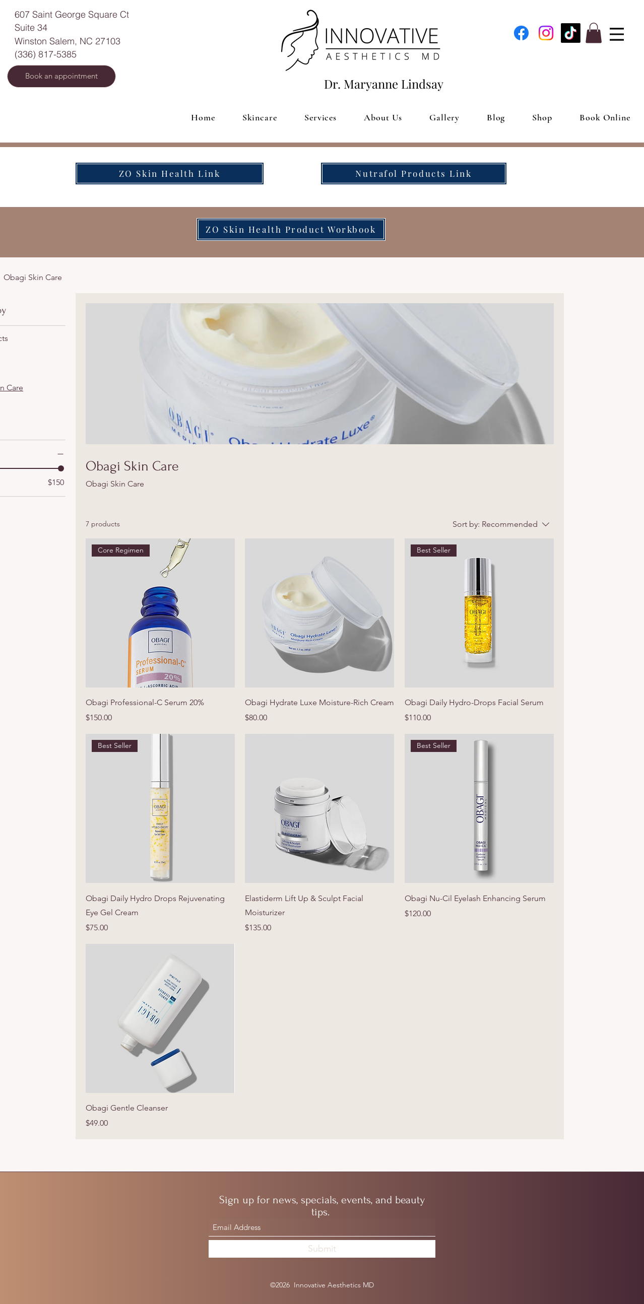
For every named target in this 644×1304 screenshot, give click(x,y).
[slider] (61, 468)
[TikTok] (571, 33)
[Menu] (617, 34)
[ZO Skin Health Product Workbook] (291, 229)
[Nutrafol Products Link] (413, 173)
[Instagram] (546, 33)
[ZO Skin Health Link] (169, 173)
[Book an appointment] (61, 76)
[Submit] (322, 1249)
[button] (593, 33)
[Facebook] (521, 33)
